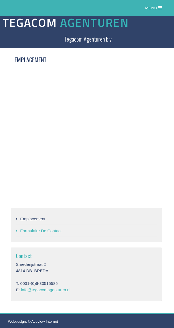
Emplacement (32, 219)
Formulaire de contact (41, 230)
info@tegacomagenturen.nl (45, 289)
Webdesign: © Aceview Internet (33, 321)
